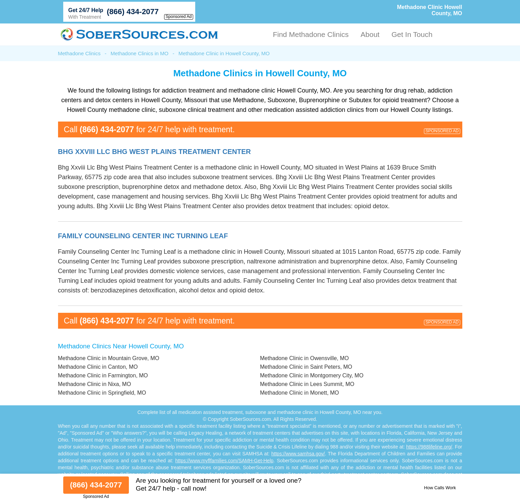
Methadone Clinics (79, 53)
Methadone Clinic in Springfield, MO (102, 393)
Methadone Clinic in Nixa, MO (94, 384)
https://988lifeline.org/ (429, 447)
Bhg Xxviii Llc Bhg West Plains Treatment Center (154, 151)
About (370, 34)
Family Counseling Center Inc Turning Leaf (143, 236)
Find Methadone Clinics (311, 34)
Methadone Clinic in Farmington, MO (103, 375)
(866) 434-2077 (133, 11)
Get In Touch (412, 34)
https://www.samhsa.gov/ (298, 453)
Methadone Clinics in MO (140, 53)
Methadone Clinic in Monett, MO (299, 393)
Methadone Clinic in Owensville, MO (304, 358)
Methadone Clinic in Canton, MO (98, 367)
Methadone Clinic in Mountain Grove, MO (108, 358)
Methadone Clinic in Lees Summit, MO (307, 384)
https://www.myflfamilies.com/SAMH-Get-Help (224, 460)
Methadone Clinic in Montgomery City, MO (311, 375)
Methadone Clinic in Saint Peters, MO (306, 367)
